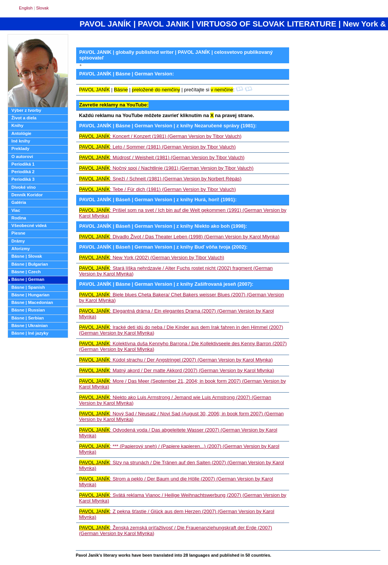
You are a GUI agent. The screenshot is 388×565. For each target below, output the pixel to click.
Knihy (17, 125)
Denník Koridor (27, 195)
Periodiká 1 (22, 164)
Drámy (18, 241)
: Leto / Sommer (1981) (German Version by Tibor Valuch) (157, 147)
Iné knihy (20, 141)
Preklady (20, 148)
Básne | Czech (26, 271)
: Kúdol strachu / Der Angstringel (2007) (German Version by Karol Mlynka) (176, 360)
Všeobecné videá (29, 225)
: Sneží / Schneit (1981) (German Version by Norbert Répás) (160, 179)
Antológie (21, 133)
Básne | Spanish (28, 287)
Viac (15, 210)
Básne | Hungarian (30, 295)
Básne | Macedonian (32, 302)
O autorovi (22, 156)
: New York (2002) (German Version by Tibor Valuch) (151, 257)
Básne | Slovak (26, 256)
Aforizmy (20, 248)
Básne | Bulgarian (29, 264)
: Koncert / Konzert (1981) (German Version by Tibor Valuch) (160, 136)
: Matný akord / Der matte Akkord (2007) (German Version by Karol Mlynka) (176, 370)
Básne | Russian (28, 310)
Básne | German (27, 279)
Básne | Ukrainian (29, 325)
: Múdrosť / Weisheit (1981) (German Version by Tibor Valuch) (162, 157)
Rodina (18, 218)
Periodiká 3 (22, 179)
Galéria (18, 202)
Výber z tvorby (26, 110)
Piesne (18, 233)
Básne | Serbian (27, 318)
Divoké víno (23, 187)
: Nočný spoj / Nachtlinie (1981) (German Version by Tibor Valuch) (166, 168)
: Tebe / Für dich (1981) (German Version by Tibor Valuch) (157, 189)
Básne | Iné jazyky (29, 333)
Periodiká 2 (22, 171)
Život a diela (23, 118)
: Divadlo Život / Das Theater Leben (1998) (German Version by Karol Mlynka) (179, 236)
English (26, 8)
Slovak (42, 8)
